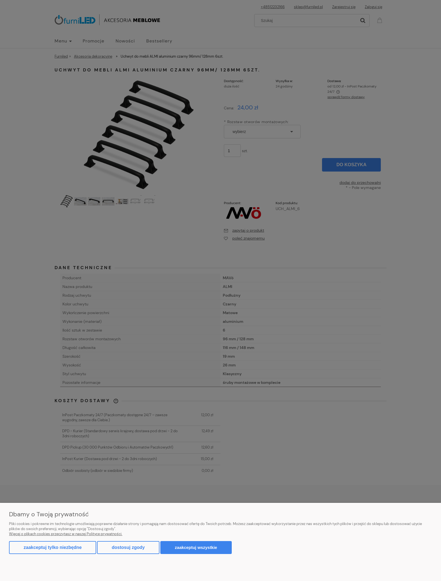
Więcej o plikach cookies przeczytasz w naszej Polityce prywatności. (65, 534)
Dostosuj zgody (128, 547)
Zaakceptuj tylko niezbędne (53, 547)
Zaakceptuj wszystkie (196, 547)
